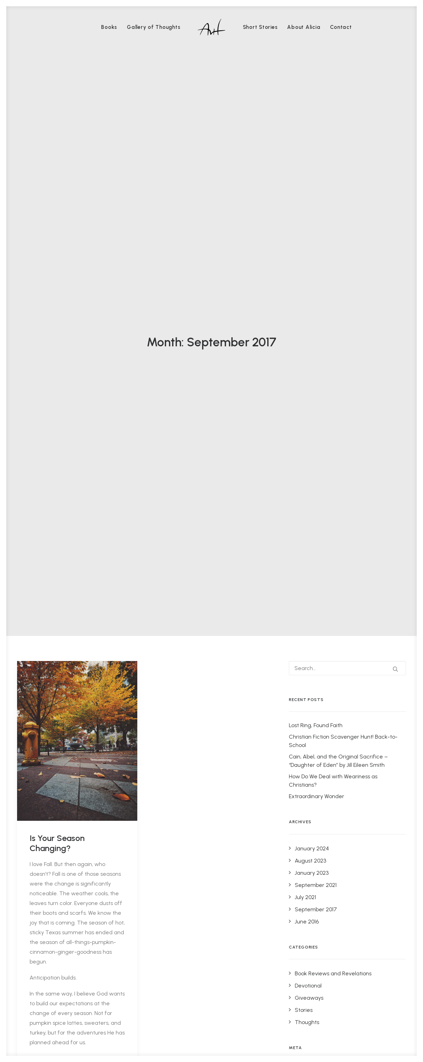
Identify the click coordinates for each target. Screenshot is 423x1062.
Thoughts (307, 544)
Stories (304, 531)
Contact (341, 27)
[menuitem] (109, 27)
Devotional (308, 507)
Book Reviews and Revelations (333, 495)
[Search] (347, 190)
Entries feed (310, 608)
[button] (77, 263)
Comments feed (316, 620)
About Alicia (303, 27)
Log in (302, 596)
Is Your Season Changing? (57, 365)
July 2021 (305, 419)
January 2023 (312, 394)
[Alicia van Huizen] (211, 27)
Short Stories (260, 27)
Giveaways (309, 519)
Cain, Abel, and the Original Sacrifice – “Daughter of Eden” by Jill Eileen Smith (338, 282)
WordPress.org (312, 632)
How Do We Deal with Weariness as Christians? (333, 302)
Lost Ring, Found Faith (316, 247)
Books (109, 27)
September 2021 (316, 406)
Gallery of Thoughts (153, 27)
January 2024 (312, 370)
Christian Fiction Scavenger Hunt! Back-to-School (343, 262)
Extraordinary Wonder (316, 318)
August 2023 (310, 382)
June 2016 (307, 443)
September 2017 (316, 431)
